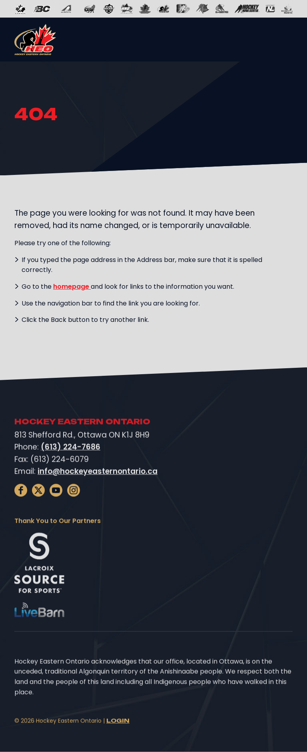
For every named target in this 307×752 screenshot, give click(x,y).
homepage (72, 286)
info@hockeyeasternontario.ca (97, 482)
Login (118, 732)
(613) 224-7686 (70, 458)
